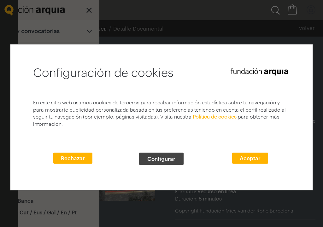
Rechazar (73, 158)
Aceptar (250, 158)
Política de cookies (215, 116)
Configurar (161, 158)
